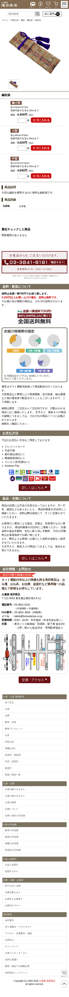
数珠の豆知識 (11, 830)
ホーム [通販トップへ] (5, 20)
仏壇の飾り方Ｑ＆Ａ (15, 789)
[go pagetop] (64, 983)
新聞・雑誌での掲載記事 (17, 966)
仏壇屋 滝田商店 (47, 981)
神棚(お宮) (10, 748)
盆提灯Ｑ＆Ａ (11, 871)
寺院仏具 (14, 20)
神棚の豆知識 (11, 843)
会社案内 (9, 920)
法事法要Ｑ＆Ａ (12, 892)
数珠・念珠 (10, 722)
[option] (34, 50)
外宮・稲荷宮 (11, 761)
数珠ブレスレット (14, 728)
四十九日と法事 (13, 885)
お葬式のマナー (13, 905)
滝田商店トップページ (16, 972)
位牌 (7, 715)
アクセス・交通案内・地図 (18, 933)
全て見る (9, 702)
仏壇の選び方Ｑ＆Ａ (15, 796)
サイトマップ (11, 946)
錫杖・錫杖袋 (27, 20)
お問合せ (9, 940)
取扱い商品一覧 (13, 774)
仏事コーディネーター (16, 953)
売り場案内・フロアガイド (18, 926)
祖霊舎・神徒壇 (13, 755)
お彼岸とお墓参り (14, 899)
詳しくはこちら (34, 487)
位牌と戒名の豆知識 (15, 815)
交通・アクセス (34, 680)
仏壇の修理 (10, 802)
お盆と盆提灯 (11, 864)
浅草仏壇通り (11, 959)
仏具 (7, 735)
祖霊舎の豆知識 (13, 850)
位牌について (11, 809)
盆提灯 (8, 768)
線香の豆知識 (11, 837)
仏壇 (7, 709)
